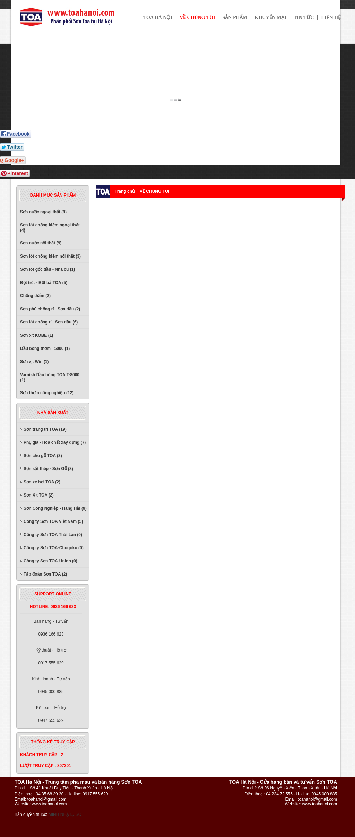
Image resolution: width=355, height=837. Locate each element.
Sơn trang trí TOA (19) (45, 429)
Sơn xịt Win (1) (34, 361)
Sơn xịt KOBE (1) (36, 335)
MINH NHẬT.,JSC (65, 814)
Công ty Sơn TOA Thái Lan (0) (53, 534)
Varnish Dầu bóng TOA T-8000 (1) (49, 377)
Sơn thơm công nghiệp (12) (46, 392)
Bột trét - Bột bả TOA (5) (43, 282)
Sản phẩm (235, 17)
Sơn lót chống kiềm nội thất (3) (50, 256)
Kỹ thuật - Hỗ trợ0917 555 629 (51, 656)
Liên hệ (331, 17)
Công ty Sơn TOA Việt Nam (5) (53, 521)
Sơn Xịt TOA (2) (39, 495)
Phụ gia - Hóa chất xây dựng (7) (55, 442)
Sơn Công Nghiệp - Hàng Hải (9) (55, 508)
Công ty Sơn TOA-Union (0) (50, 561)
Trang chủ (125, 191)
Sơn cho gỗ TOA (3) (43, 455)
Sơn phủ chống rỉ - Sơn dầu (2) (50, 309)
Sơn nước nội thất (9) (40, 243)
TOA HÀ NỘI (157, 17)
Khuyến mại (270, 17)
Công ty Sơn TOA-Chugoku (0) (54, 547)
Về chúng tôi (197, 17)
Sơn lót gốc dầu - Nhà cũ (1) (47, 269)
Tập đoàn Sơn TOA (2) (45, 574)
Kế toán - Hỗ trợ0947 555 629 (51, 714)
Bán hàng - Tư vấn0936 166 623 (51, 628)
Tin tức (304, 17)
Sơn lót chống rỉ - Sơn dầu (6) (49, 322)
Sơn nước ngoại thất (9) (43, 211)
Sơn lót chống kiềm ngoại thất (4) (50, 228)
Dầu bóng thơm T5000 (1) (45, 348)
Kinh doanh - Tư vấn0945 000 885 (51, 685)
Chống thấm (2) (35, 295)
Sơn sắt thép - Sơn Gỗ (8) (48, 468)
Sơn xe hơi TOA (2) (42, 482)
